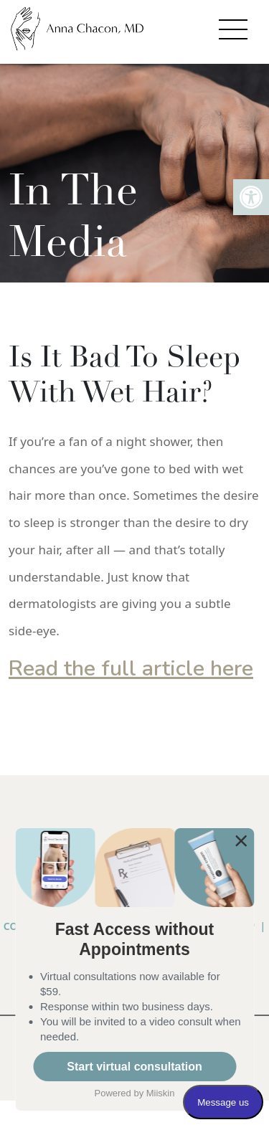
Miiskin (160, 1093)
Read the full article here (131, 668)
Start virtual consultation (134, 1066)
